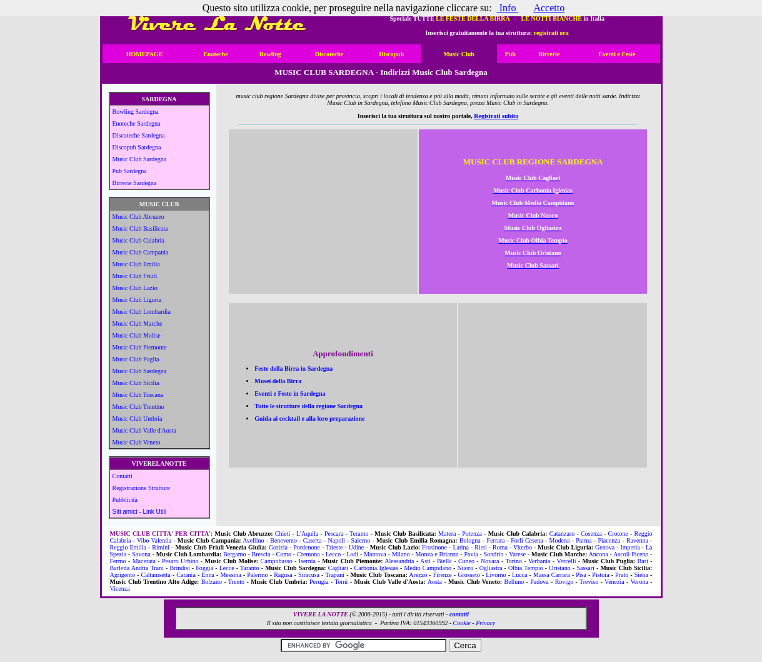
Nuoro (466, 567)
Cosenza (591, 533)
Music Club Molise (137, 335)
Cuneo (466, 561)
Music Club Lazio (135, 287)
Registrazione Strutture (141, 487)
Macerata (144, 561)
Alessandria (399, 561)
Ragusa (283, 574)
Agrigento (123, 574)
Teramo (358, 533)
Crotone (618, 533)
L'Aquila (307, 533)
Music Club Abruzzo (138, 216)
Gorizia (278, 547)
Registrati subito (496, 116)
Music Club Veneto (137, 442)
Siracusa (308, 574)
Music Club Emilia (136, 264)
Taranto (249, 567)
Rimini (160, 547)
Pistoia (600, 574)
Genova (604, 547)
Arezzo (418, 574)
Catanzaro (562, 533)
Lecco (333, 554)
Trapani (334, 574)
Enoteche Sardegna (137, 123)
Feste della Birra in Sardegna (293, 368)
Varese (517, 554)
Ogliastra (491, 567)
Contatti (123, 476)
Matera (447, 533)
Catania (186, 574)
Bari (643, 561)
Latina (461, 547)
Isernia (307, 561)
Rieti (480, 547)
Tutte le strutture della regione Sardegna (308, 406)
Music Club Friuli (135, 276)
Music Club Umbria (138, 418)
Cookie (462, 622)
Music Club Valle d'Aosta (144, 430)
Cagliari (338, 567)
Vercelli (566, 561)
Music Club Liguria (137, 299)
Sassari (585, 567)
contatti (459, 614)
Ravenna (637, 540)
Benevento (283, 540)
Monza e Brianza (437, 554)
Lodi (352, 554)
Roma (500, 547)
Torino (513, 561)
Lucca (519, 574)
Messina (230, 574)
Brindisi (179, 567)
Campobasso (277, 561)
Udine (356, 547)
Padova (539, 581)
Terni (341, 581)
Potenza (472, 533)
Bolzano (211, 581)
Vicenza (120, 588)
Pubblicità (125, 499)
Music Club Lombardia (142, 311)
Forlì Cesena (527, 540)
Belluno (514, 581)
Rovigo (564, 581)
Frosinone (434, 547)
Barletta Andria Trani (137, 567)
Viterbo (522, 547)
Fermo (118, 561)
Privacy (485, 622)
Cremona (308, 554)
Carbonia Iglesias (376, 567)
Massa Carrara (551, 574)
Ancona (598, 554)
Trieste (334, 547)
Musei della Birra (277, 381)
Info (508, 8)
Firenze (442, 574)
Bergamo (234, 554)
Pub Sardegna (130, 171)
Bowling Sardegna (136, 111)
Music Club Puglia (136, 359)
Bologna (470, 540)
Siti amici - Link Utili (140, 511)
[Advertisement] (323, 215)
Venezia (614, 581)
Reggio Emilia (128, 547)
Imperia (630, 547)
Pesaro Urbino (180, 561)
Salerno (361, 540)
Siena (641, 574)
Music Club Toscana (138, 394)
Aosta (435, 581)
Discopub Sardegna (137, 147)
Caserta (312, 540)
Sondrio (494, 554)
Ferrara (496, 540)
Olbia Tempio (525, 567)
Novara (490, 561)
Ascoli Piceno (630, 554)
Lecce (226, 567)
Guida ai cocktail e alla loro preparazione (309, 418)
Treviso (588, 581)
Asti (425, 561)
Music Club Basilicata (140, 228)
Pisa (581, 574)
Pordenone (306, 547)
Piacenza (609, 540)
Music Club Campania (141, 252)
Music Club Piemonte (140, 347)
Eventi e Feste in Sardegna (289, 393)
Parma (584, 540)
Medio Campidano (427, 567)
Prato (621, 574)
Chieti (282, 533)
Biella (444, 561)
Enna (207, 574)
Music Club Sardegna (140, 159)
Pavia (471, 554)
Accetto (548, 8)
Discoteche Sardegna (139, 135)
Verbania (539, 561)
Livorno (496, 574)
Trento (236, 581)
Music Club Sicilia (136, 382)
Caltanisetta (156, 574)
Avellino (253, 540)
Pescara (334, 533)
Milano (401, 554)
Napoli (336, 540)
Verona (639, 581)
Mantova (375, 554)
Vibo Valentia (154, 540)
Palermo (257, 574)
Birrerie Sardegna (135, 182)
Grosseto (469, 574)
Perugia (319, 581)
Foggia (204, 567)
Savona (141, 554)
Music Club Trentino (138, 406)
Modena (559, 540)
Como (283, 554)
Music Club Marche (138, 323)
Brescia (261, 554)
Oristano (559, 567)
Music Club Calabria (138, 240)
